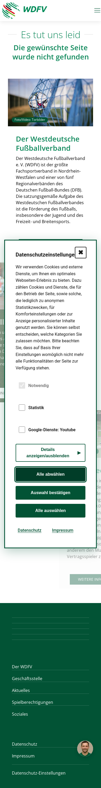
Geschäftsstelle (27, 678)
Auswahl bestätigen (50, 492)
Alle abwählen (50, 474)
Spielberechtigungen (32, 702)
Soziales (20, 714)
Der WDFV (22, 667)
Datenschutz (24, 744)
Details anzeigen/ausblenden (47, 452)
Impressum (23, 756)
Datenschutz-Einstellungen (39, 773)
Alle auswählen (50, 510)
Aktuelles (21, 690)
